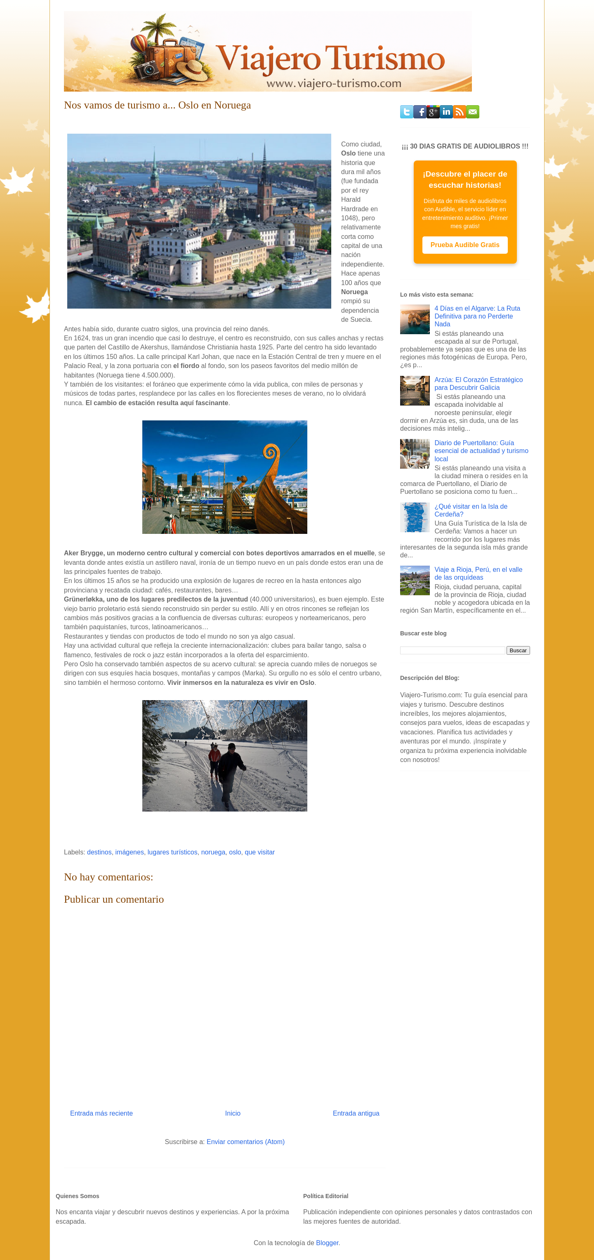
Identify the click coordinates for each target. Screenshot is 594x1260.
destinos (99, 852)
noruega (213, 852)
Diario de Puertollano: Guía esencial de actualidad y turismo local (481, 450)
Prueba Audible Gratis (465, 244)
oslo (235, 852)
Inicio (232, 1113)
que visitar (260, 852)
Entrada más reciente (101, 1113)
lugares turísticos (173, 852)
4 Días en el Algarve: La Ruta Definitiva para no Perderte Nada (477, 316)
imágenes (130, 852)
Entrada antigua (356, 1113)
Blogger (327, 1242)
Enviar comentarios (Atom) (246, 1141)
